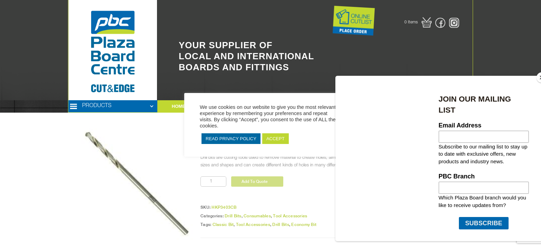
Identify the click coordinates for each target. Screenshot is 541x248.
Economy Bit (303, 224)
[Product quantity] (213, 181)
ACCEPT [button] (275, 138)
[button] (418, 22)
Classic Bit (223, 224)
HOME (178, 106)
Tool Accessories (290, 216)
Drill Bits (233, 216)
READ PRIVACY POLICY (231, 138)
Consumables (257, 216)
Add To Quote (255, 181)
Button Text (324, 7)
